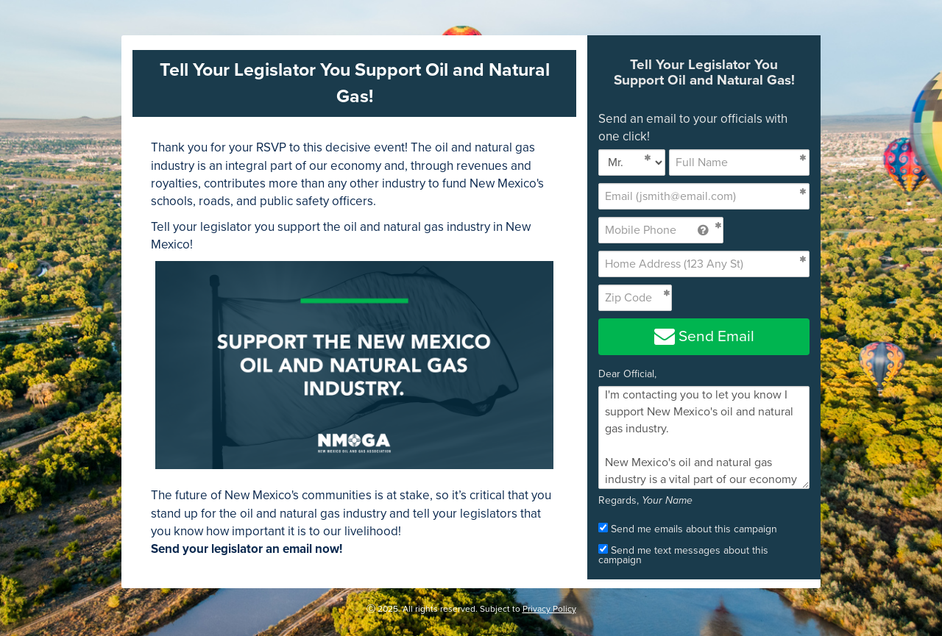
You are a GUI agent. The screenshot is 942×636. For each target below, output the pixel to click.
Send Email (704, 336)
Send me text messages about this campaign (683, 554)
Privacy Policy (549, 609)
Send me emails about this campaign (687, 529)
